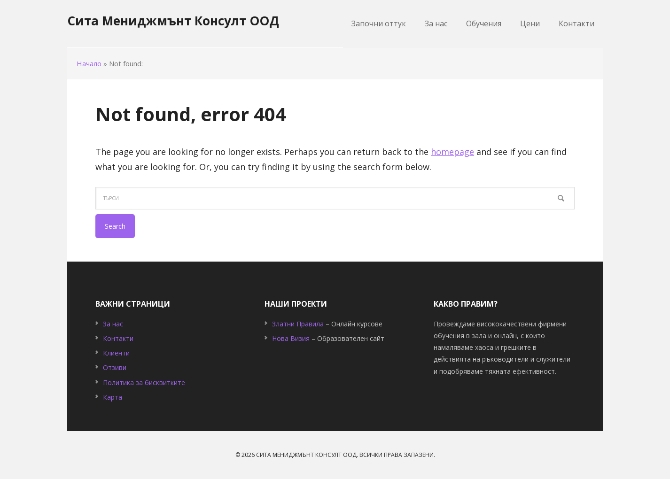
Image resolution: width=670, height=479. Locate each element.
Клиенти (116, 352)
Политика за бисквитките (144, 382)
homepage (452, 151)
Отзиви (114, 367)
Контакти (118, 338)
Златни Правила (298, 323)
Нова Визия (291, 338)
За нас (113, 323)
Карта (112, 397)
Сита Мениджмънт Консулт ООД (173, 20)
